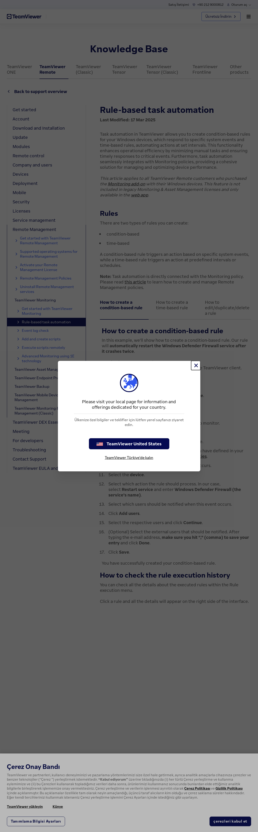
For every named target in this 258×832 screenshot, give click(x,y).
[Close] (195, 365)
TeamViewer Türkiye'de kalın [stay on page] (129, 457)
